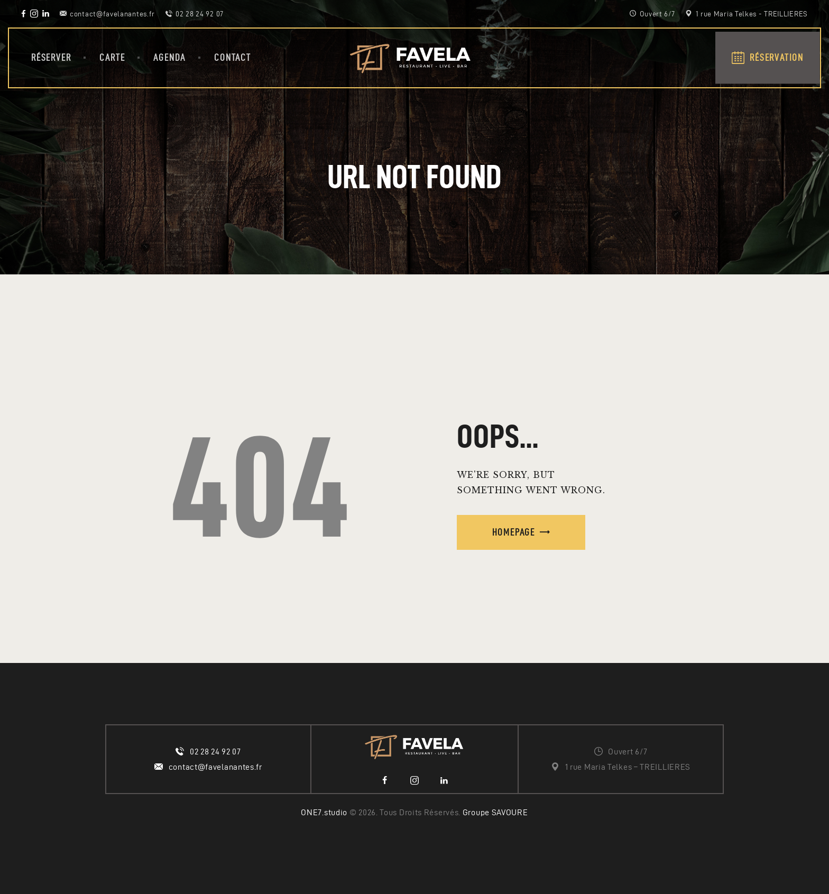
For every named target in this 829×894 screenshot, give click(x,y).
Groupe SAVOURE (495, 812)
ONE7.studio (324, 812)
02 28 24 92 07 (215, 751)
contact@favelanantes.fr (215, 766)
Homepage (513, 532)
